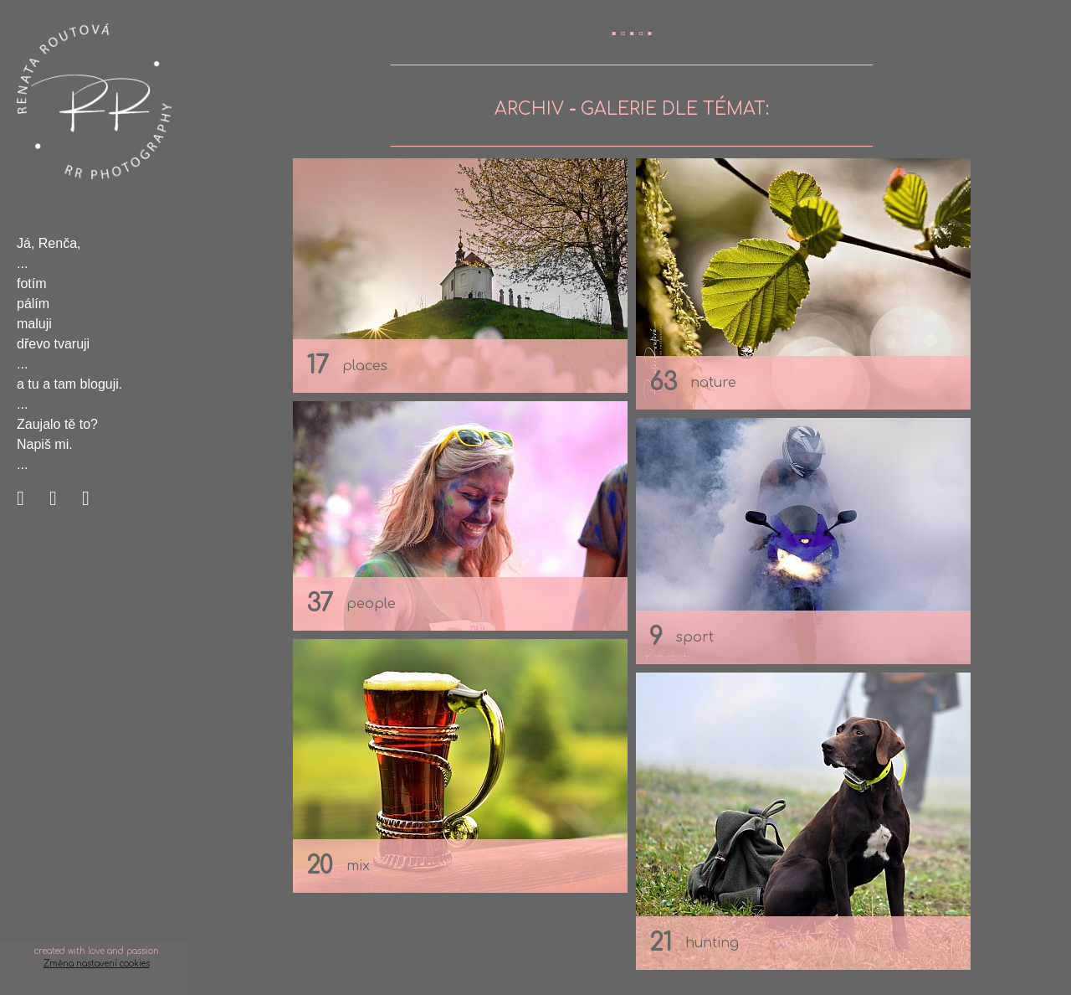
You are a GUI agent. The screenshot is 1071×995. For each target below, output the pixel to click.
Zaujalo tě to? (57, 424)
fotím (32, 283)
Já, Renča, (48, 243)
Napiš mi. (45, 444)
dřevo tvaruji (53, 344)
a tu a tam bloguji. (69, 384)
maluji (34, 324)
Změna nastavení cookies (97, 963)
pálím (33, 303)
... (22, 263)
